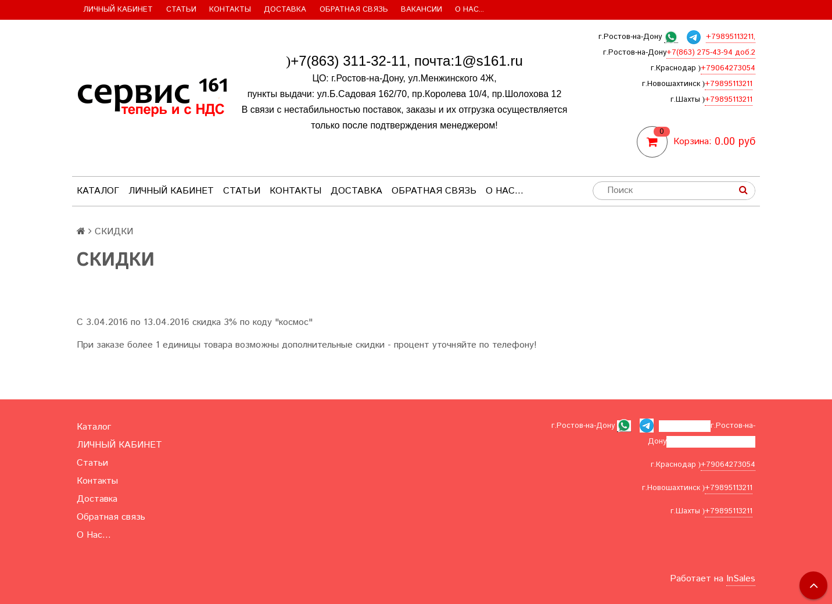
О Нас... (469, 9)
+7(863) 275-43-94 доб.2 (710, 52)
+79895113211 (728, 84)
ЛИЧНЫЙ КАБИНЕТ (118, 9)
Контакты (230, 9)
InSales (740, 578)
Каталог (98, 191)
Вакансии (421, 9)
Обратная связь (354, 9)
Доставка (285, 9)
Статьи (181, 9)
